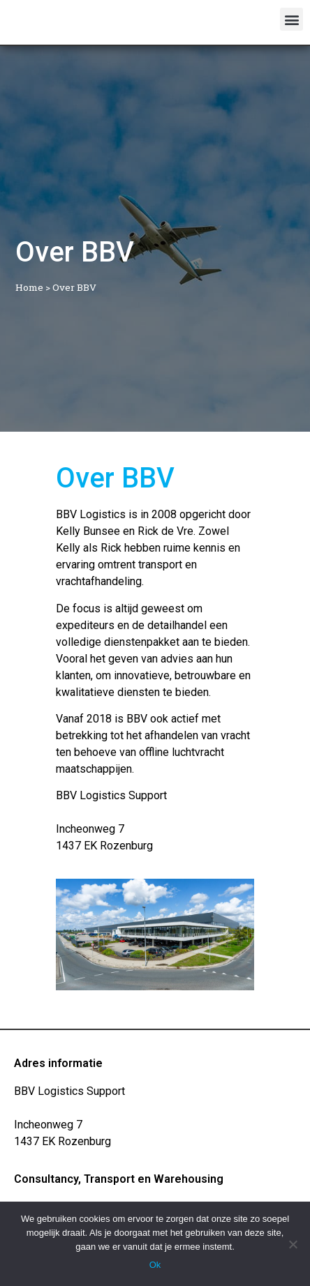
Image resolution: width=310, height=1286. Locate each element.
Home (29, 287)
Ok (155, 1264)
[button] (291, 19)
